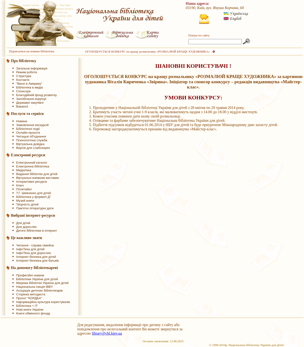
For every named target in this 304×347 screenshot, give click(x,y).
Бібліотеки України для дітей (37, 279)
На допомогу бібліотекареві (34, 268)
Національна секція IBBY (34, 286)
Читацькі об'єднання (31, 136)
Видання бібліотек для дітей (36, 174)
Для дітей (23, 223)
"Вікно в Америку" (29, 83)
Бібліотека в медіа (29, 87)
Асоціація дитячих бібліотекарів (39, 290)
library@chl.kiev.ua (107, 333)
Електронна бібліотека (32, 166)
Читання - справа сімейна (35, 245)
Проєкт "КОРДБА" (29, 298)
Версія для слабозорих (33, 148)
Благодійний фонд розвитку (36, 95)
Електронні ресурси (28, 155)
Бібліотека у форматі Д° (33, 197)
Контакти (22, 80)
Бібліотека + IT (27, 306)
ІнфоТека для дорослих (33, 253)
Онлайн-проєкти (28, 132)
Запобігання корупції (31, 99)
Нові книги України (29, 309)
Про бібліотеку (23, 61)
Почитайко (24, 189)
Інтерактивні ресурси (31, 181)
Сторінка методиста (30, 294)
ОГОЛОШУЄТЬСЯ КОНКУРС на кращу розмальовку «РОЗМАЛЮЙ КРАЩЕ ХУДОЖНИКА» (147, 51)
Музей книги (25, 200)
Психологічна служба (31, 140)
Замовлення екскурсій (32, 125)
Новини (21, 121)
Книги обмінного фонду (33, 313)
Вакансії (22, 106)
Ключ (20, 185)
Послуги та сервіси (27, 114)
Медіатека (23, 170)
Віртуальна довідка (30, 144)
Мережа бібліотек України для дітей (42, 283)
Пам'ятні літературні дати (34, 208)
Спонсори (23, 91)
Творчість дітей (27, 204)
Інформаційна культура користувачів (43, 302)
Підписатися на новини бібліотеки (31, 51)
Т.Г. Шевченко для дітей (33, 193)
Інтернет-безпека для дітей (36, 257)
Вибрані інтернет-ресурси (33, 215)
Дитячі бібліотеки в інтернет (36, 230)
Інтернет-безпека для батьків (37, 260)
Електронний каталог (31, 162)
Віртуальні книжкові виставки (37, 178)
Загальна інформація (31, 68)
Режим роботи (26, 72)
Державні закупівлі (29, 102)
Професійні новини (30, 275)
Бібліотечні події (28, 129)
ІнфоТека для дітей (30, 249)
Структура (23, 76)
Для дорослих (26, 227)
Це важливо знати (26, 238)
